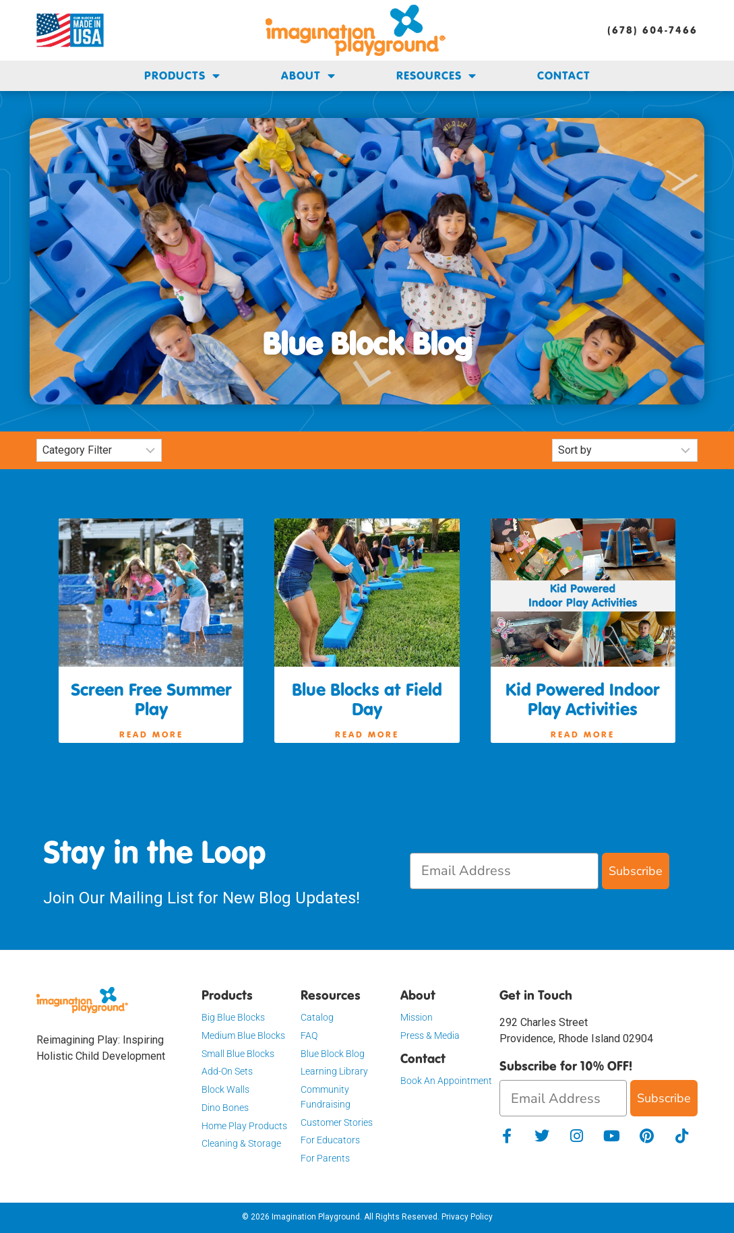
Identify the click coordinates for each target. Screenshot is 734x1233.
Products (182, 76)
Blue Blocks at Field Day (367, 700)
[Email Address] (504, 871)
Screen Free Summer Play (151, 700)
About (308, 76)
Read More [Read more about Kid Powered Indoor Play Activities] (583, 734)
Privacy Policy (467, 1217)
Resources (436, 76)
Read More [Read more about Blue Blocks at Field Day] (367, 734)
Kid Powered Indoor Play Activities (583, 700)
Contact (563, 75)
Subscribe (636, 871)
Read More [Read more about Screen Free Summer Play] (151, 734)
